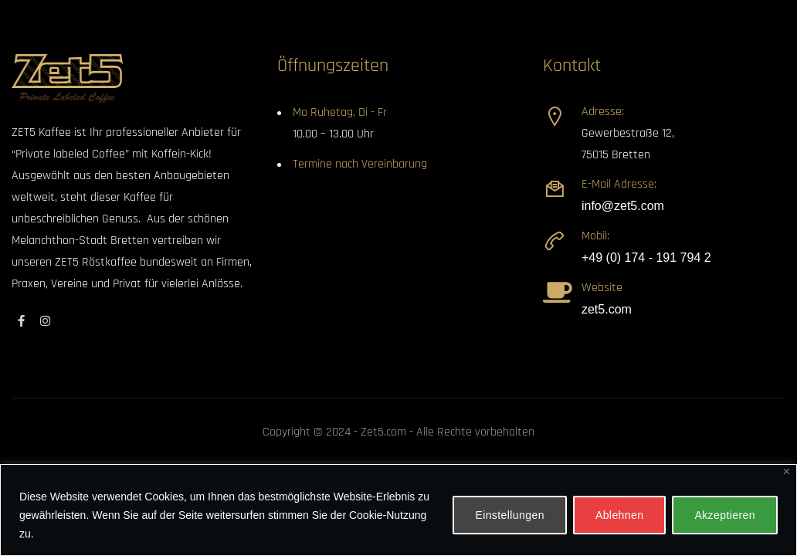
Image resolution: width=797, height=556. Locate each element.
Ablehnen (619, 515)
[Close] (786, 471)
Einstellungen (509, 515)
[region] (398, 510)
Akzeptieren (724, 515)
